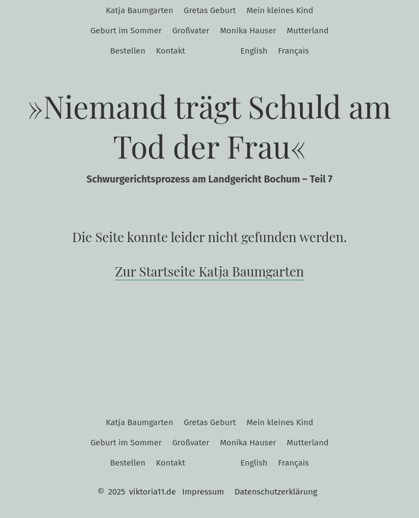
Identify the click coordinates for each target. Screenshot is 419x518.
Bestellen (128, 51)
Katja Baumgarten (139, 10)
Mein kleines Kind (280, 10)
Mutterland (308, 31)
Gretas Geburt (210, 10)
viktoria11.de (152, 492)
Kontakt (170, 51)
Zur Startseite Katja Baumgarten (209, 271)
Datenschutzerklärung (276, 492)
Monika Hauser (248, 31)
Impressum (203, 492)
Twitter (224, 51)
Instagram (201, 51)
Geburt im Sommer (126, 31)
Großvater (191, 31)
